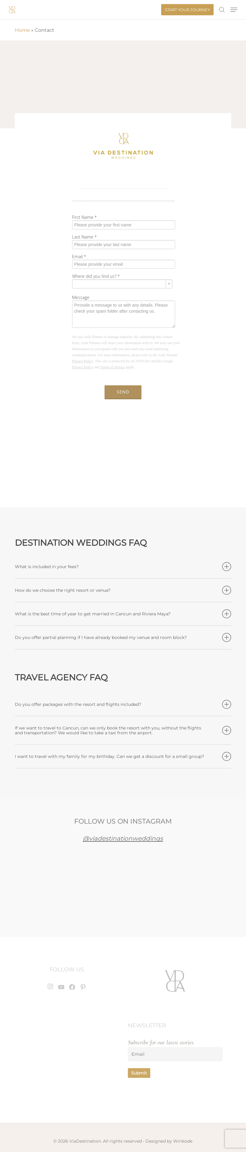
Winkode (182, 1141)
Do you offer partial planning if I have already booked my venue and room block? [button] (123, 637)
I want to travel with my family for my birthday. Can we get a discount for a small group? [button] (123, 756)
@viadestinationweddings (123, 838)
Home (22, 30)
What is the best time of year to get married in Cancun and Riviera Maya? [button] (123, 613)
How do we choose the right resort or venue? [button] (123, 590)
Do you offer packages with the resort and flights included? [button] (123, 704)
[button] (234, 10)
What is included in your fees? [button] (123, 566)
